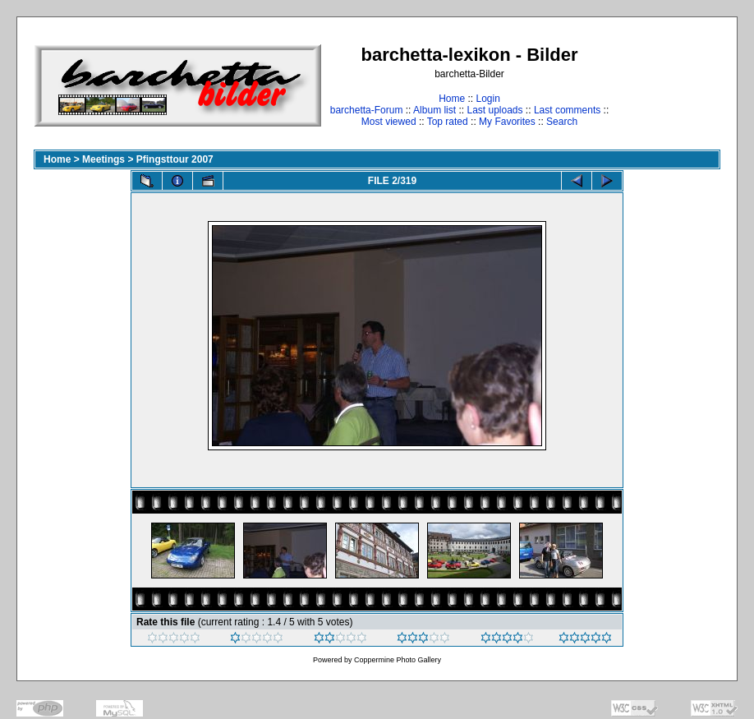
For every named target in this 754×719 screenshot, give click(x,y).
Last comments (567, 110)
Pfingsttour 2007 (175, 159)
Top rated (447, 121)
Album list (434, 110)
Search (561, 121)
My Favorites (507, 121)
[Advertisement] (669, 85)
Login (487, 98)
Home (452, 98)
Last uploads (494, 110)
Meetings (103, 159)
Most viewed (388, 121)
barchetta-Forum (366, 110)
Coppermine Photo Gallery (397, 660)
